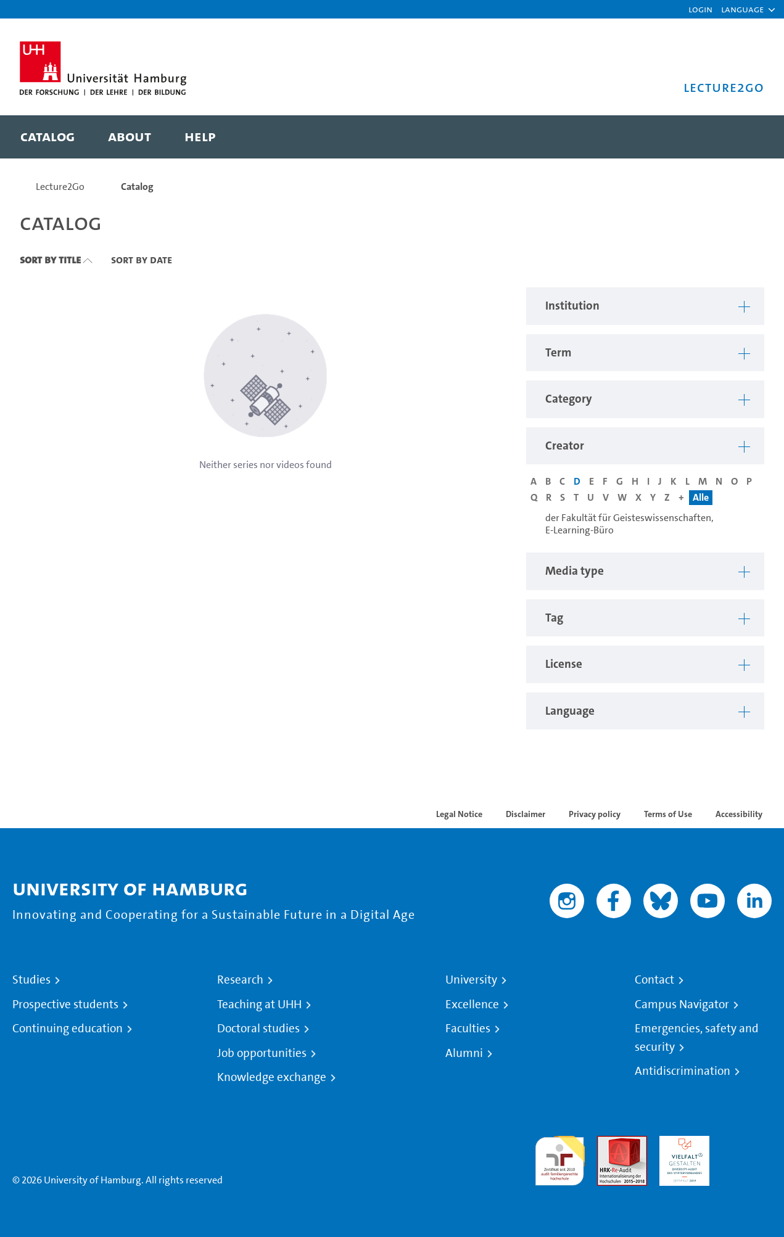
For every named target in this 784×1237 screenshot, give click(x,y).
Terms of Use (668, 814)
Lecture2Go (60, 186)
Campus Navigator (682, 1005)
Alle (701, 497)
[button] (742, 9)
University (471, 980)
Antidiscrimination (682, 1071)
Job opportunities (262, 1053)
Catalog (137, 186)
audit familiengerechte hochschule (560, 1157)
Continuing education (67, 1029)
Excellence (472, 1005)
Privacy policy (595, 814)
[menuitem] (47, 136)
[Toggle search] (742, 136)
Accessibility (739, 814)
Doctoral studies (258, 1029)
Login (700, 8)
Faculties (467, 1029)
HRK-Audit (681, 1142)
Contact (654, 980)
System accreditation (747, 1150)
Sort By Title (50, 259)
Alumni (464, 1053)
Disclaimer (525, 814)
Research (240, 980)
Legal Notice (459, 814)
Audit (609, 1142)
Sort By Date (141, 259)
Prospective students (65, 1005)
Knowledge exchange (271, 1077)
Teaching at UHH (259, 1005)
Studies (31, 980)
